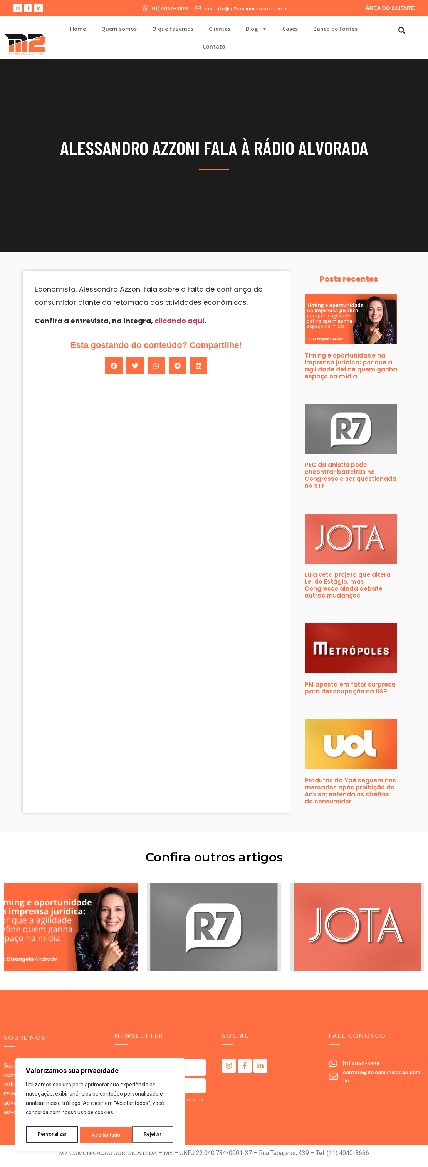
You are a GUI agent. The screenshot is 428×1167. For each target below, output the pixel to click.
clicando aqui (179, 321)
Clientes (219, 28)
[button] (401, 30)
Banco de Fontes (335, 28)
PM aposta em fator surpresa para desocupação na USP (350, 687)
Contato (214, 46)
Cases (290, 28)
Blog (256, 28)
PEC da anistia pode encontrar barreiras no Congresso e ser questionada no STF (350, 475)
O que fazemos (172, 28)
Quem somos (119, 28)
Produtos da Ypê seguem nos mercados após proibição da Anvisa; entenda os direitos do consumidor (350, 790)
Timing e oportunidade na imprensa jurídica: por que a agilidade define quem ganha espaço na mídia (351, 365)
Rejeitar (101, 1135)
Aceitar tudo (149, 1135)
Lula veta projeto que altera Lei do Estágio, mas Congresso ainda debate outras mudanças (348, 585)
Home (78, 28)
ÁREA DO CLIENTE (390, 8)
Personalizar (52, 1135)
